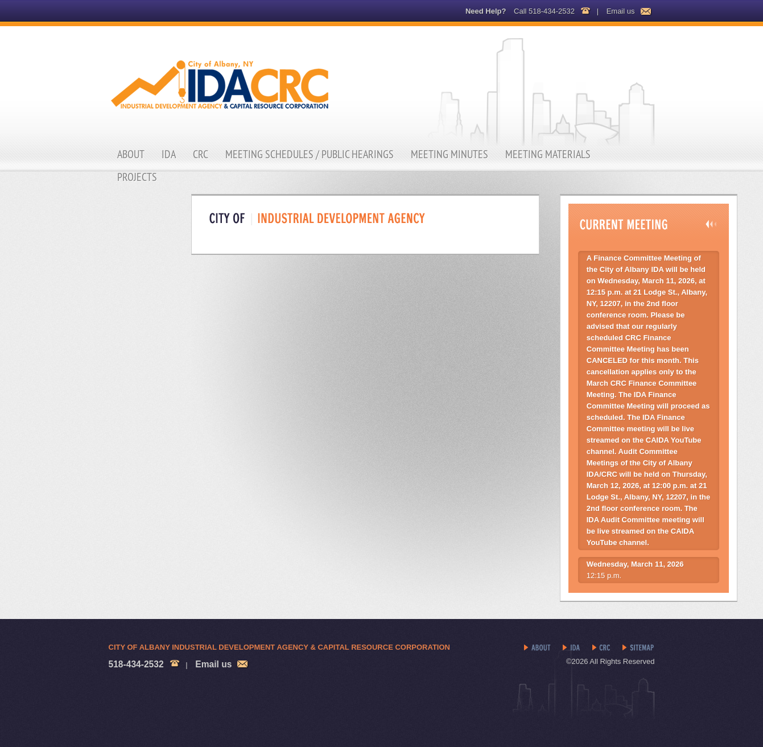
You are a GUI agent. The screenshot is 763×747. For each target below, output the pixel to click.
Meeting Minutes (449, 154)
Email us (621, 11)
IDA (169, 154)
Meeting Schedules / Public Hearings (309, 154)
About (131, 154)
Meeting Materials (548, 154)
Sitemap (638, 648)
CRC (200, 154)
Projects (137, 177)
